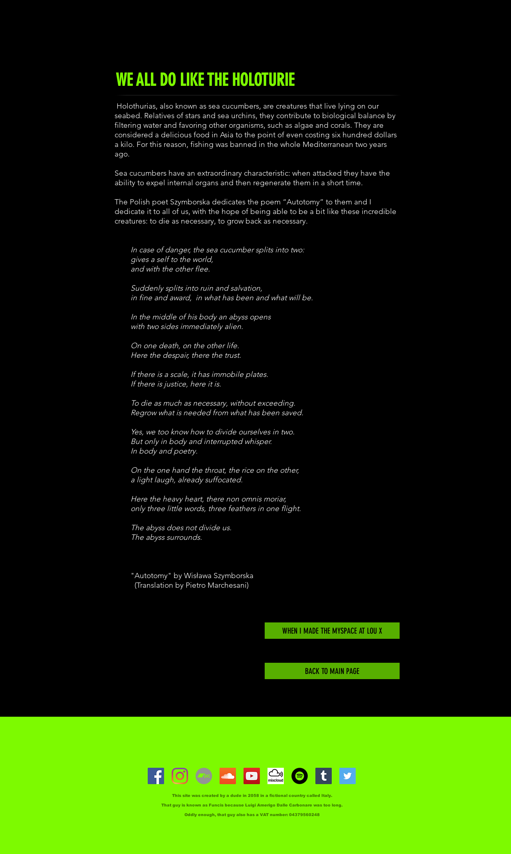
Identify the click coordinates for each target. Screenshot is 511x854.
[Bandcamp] (204, 776)
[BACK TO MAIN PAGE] (332, 671)
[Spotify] (299, 776)
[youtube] (252, 776)
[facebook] (156, 776)
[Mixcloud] (275, 776)
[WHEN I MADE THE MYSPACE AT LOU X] (332, 630)
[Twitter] (347, 776)
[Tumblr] (323, 776)
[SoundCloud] (228, 776)
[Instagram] (180, 776)
